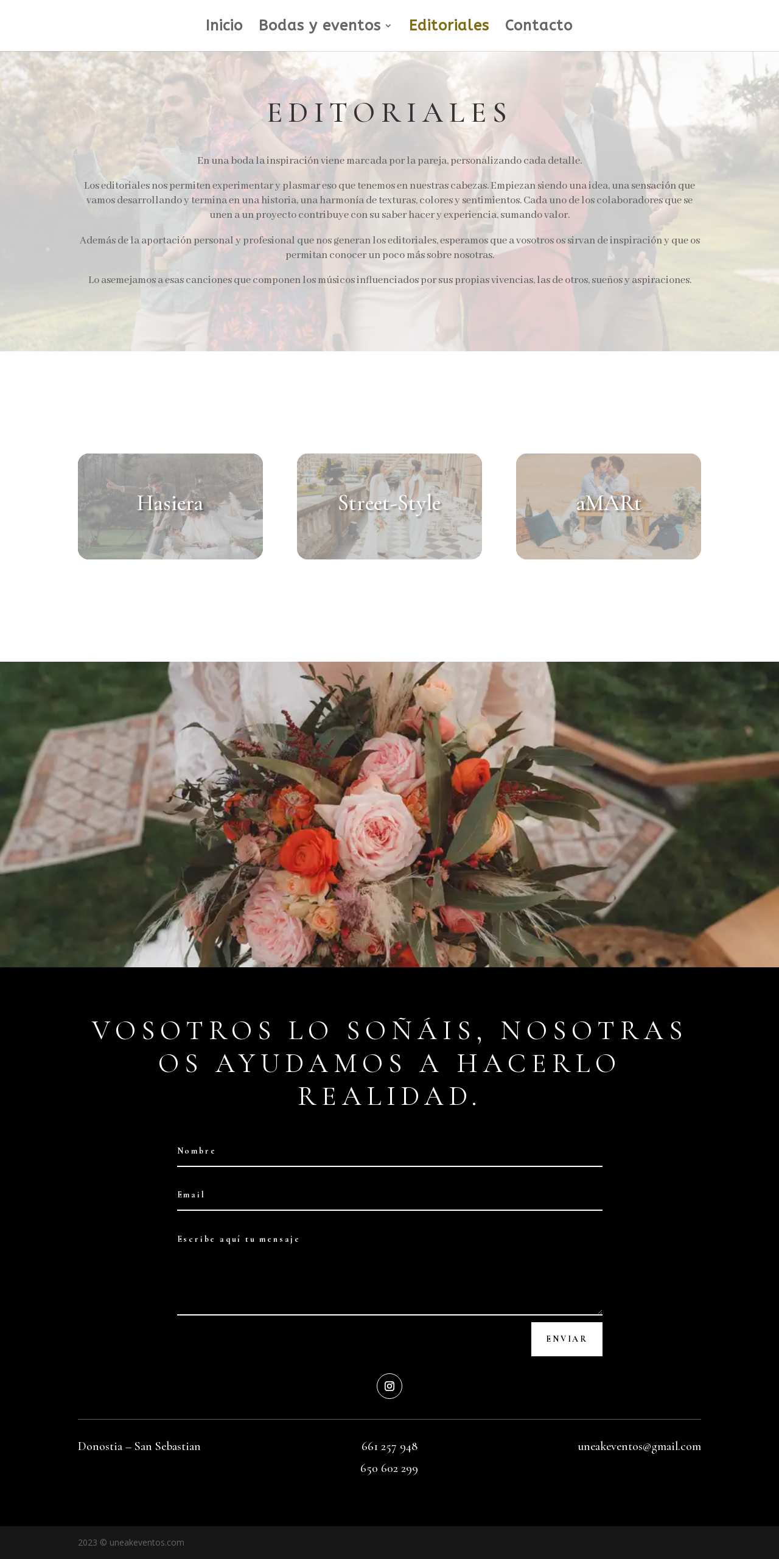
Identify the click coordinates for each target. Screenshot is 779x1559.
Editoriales (449, 27)
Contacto (539, 27)
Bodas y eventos (320, 27)
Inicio (224, 27)
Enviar (567, 1339)
